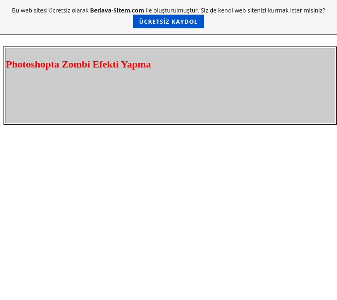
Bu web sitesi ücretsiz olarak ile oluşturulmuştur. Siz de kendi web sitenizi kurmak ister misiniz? (168, 17)
